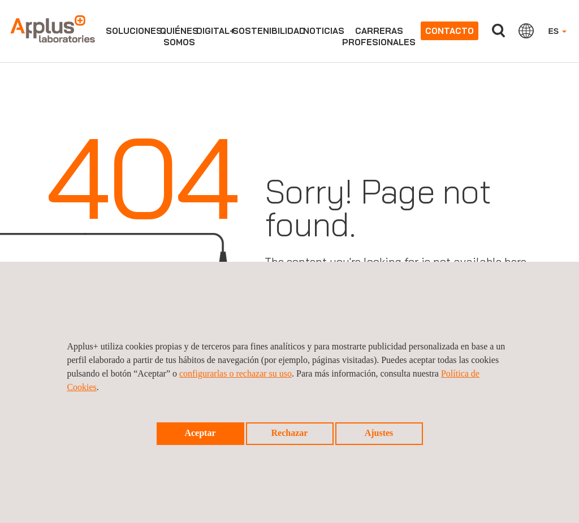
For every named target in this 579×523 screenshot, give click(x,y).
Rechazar (289, 433)
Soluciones (134, 30)
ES (557, 31)
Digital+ (215, 30)
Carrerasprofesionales (379, 36)
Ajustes (379, 433)
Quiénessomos (179, 36)
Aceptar (199, 433)
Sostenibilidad (268, 30)
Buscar (498, 30)
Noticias (323, 30)
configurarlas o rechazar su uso (235, 373)
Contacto (449, 30)
